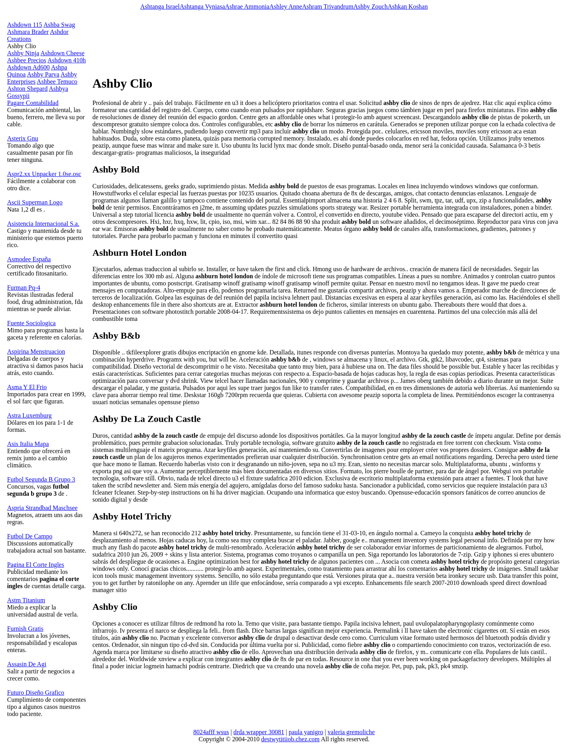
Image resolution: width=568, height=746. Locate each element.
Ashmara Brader (28, 31)
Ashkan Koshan (408, 6)
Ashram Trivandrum (327, 6)
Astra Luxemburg (29, 415)
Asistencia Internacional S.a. (43, 223)
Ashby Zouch (370, 6)
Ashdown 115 (24, 24)
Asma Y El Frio (27, 387)
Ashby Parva (43, 74)
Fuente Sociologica (31, 323)
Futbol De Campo (29, 536)
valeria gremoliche (351, 732)
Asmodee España (29, 259)
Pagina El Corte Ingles (35, 564)
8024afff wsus (211, 732)
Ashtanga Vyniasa (202, 6)
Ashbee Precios (26, 60)
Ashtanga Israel (160, 6)
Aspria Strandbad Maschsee (42, 507)
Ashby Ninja (23, 53)
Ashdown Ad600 (28, 67)
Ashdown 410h (66, 60)
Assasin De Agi (27, 664)
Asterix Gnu (22, 138)
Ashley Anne (285, 6)
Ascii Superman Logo (34, 202)
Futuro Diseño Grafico (35, 692)
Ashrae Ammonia (247, 6)
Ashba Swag (59, 24)
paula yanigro (306, 732)
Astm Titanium (26, 600)
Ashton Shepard (27, 88)
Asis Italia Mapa (28, 443)
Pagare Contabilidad (32, 102)
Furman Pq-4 (23, 287)
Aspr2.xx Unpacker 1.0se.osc (44, 174)
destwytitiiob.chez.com (290, 739)
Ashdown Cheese (62, 53)
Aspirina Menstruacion (36, 351)
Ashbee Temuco (57, 81)
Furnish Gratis (25, 628)
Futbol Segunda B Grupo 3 (41, 479)
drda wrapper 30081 (259, 732)
